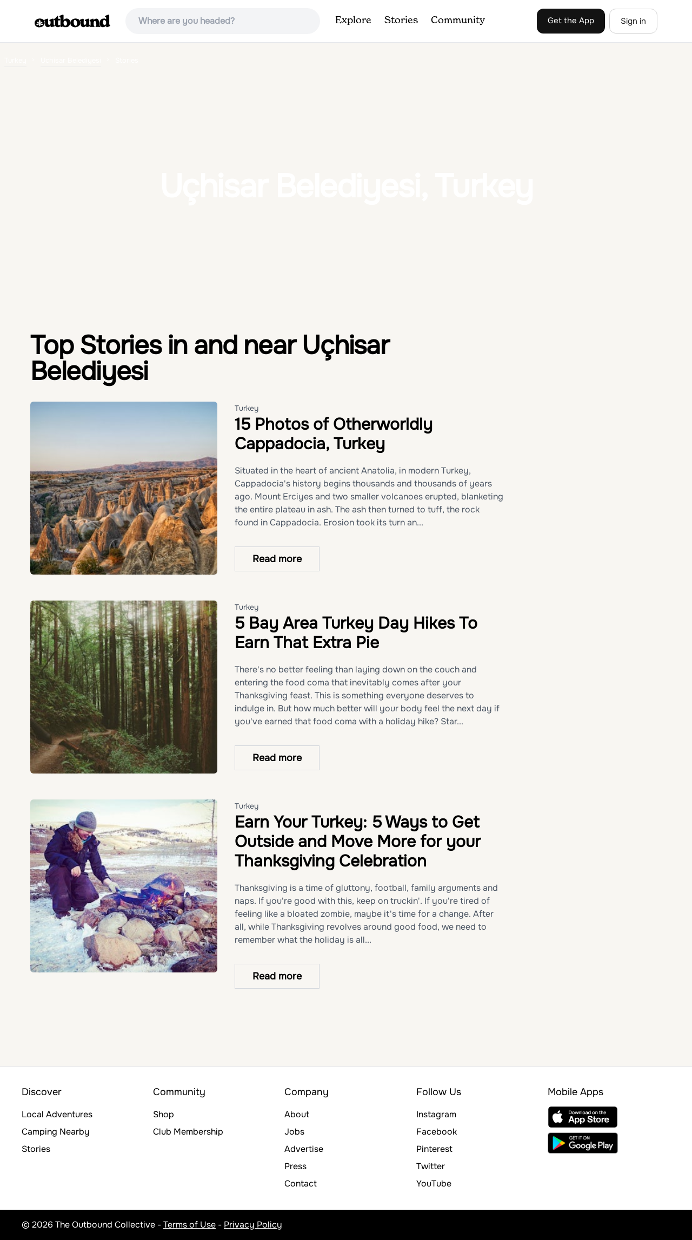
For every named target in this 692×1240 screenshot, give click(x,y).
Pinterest (434, 1149)
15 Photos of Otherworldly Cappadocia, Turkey (333, 434)
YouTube (433, 1183)
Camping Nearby (56, 1131)
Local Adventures (57, 1114)
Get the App (571, 20)
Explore (353, 20)
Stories (401, 20)
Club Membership (188, 1131)
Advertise (303, 1149)
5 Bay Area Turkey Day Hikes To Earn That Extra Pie (356, 633)
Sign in (633, 21)
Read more (277, 559)
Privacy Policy (253, 1224)
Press (295, 1166)
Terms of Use (189, 1224)
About (296, 1114)
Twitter (430, 1166)
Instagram (436, 1114)
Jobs (294, 1131)
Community (458, 20)
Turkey (246, 408)
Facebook (436, 1131)
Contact (300, 1183)
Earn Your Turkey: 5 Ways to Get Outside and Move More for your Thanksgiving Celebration (358, 841)
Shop (163, 1114)
